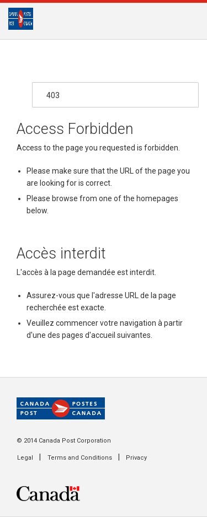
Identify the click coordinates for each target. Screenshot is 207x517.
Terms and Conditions (79, 457)
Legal (25, 457)
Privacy (136, 457)
